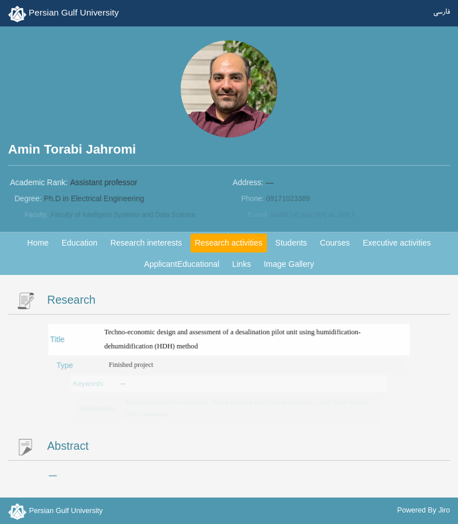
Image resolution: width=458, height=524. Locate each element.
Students (291, 242)
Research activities (228, 242)
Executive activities (396, 242)
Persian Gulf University (74, 12)
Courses (335, 242)
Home (37, 242)
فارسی (441, 12)
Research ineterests (146, 242)
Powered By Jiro (423, 510)
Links (241, 264)
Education (79, 242)
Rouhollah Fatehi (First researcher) (168, 402)
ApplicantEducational (181, 264)
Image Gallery (289, 264)
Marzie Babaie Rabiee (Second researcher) (263, 402)
